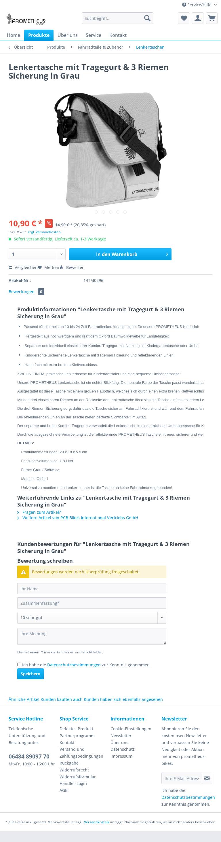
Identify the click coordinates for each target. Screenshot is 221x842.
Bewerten (72, 267)
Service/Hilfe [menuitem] (197, 4)
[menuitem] (118, 20)
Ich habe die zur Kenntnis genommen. (86, 675)
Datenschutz (122, 760)
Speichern (30, 684)
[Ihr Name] (91, 599)
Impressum (121, 766)
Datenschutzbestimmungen (74, 675)
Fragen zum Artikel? (39, 523)
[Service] (93, 35)
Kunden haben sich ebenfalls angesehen (123, 710)
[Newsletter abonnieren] (207, 789)
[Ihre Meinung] (91, 646)
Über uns (119, 753)
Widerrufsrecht (74, 780)
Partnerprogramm (77, 746)
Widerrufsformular (78, 787)
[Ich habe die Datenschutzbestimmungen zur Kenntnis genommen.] (19, 675)
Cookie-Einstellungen (130, 739)
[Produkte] (39, 35)
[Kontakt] (118, 35)
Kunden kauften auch (62, 710)
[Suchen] (147, 18)
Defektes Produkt (76, 739)
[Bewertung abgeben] (91, 628)
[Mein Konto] (197, 18)
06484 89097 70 (29, 767)
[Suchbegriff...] (118, 18)
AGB (64, 801)
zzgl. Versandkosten (44, 232)
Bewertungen (26, 291)
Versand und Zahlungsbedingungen (81, 763)
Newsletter (121, 746)
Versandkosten (96, 832)
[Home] (13, 35)
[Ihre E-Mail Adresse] (181, 789)
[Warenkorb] (212, 18)
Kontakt (67, 753)
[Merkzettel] (183, 18)
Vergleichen (23, 267)
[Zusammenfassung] (91, 613)
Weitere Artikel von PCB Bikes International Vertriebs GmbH (77, 528)
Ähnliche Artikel (24, 710)
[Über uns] (68, 35)
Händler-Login (73, 794)
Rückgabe (69, 773)
